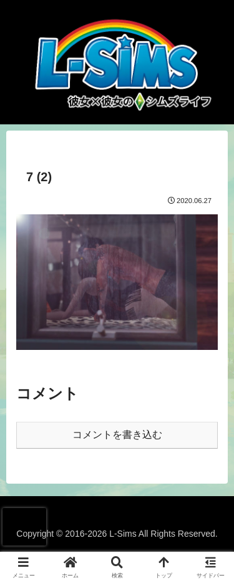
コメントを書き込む (117, 434)
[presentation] (24, 527)
